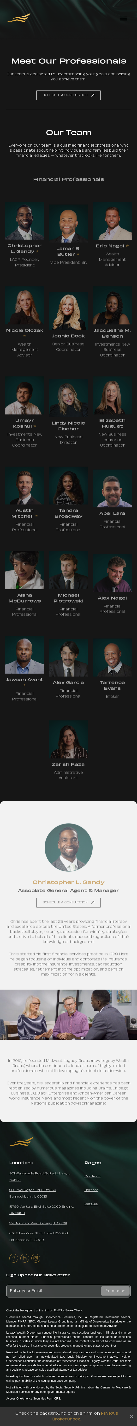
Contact (91, 1204)
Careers (91, 1190)
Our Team (92, 1176)
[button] (124, 18)
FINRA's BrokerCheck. (68, 1310)
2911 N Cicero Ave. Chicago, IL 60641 (38, 1223)
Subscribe (115, 1291)
